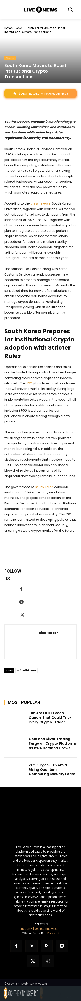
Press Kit (53, 933)
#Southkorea (26, 670)
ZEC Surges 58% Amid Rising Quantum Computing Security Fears (52, 770)
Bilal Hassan (49, 633)
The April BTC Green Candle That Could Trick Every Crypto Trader (50, 718)
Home (8, 28)
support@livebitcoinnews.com (40, 928)
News (19, 28)
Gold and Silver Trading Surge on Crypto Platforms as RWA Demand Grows (53, 743)
